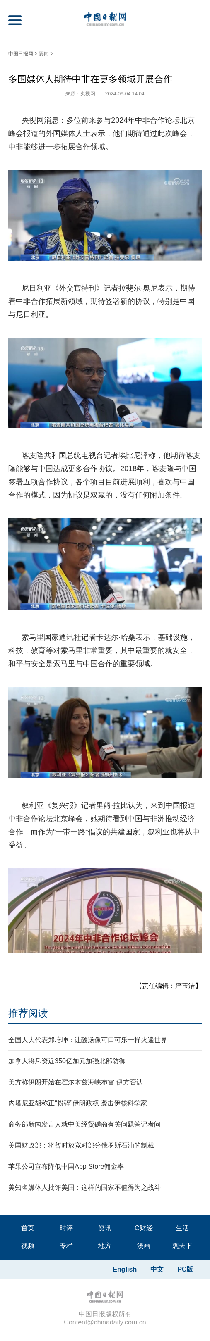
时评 (66, 1227)
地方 (104, 1245)
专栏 (66, 1245)
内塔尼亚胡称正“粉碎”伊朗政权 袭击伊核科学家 (77, 1103)
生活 (182, 1227)
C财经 (144, 1227)
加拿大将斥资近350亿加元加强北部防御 (67, 1061)
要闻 (44, 54)
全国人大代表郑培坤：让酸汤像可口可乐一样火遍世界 (87, 1039)
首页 (27, 1227)
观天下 (182, 1245)
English (125, 1269)
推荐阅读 (28, 1013)
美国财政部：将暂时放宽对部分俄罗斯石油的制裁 (81, 1145)
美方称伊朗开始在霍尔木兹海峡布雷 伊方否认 (75, 1082)
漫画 (143, 1245)
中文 (157, 1269)
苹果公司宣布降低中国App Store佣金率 (66, 1166)
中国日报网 (20, 54)
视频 (27, 1245)
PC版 (185, 1269)
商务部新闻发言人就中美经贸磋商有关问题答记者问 (84, 1124)
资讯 (104, 1227)
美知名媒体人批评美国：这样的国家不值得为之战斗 (84, 1187)
